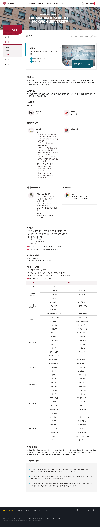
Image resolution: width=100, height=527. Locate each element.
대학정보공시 (37, 510)
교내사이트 (83, 3)
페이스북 (83, 510)
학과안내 (76, 36)
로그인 (78, 3)
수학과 (7, 47)
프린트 (95, 36)
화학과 (7, 54)
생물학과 (8, 51)
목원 (92, 3)
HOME (71, 36)
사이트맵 (87, 4)
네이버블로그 (77, 510)
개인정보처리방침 (8, 510)
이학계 (81, 36)
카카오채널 (94, 510)
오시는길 (48, 510)
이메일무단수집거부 (23, 510)
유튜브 (88, 510)
